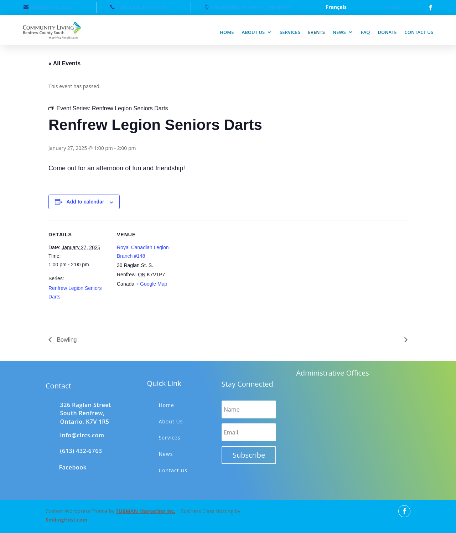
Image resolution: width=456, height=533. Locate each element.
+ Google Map (151, 284)
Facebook (73, 467)
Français (336, 7)
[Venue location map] (222, 270)
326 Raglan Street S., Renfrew (251, 7)
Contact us (419, 32)
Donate (392, 7)
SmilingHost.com (66, 519)
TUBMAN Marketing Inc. (145, 511)
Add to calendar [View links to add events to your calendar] (85, 202)
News (339, 32)
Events (316, 32)
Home (227, 32)
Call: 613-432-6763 (141, 7)
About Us (171, 421)
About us (253, 32)
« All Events (64, 63)
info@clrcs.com (50, 7)
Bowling (66, 340)
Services (290, 32)
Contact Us (173, 470)
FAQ (365, 32)
